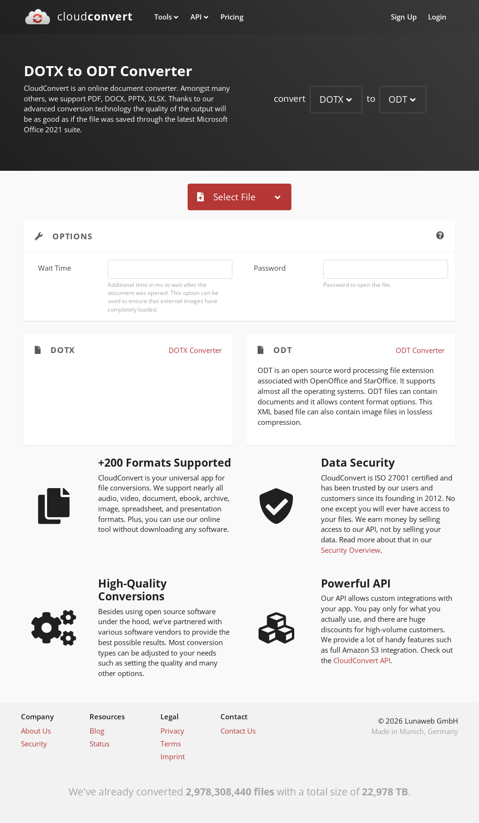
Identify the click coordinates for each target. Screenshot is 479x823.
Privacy (172, 730)
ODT (398, 99)
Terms (170, 743)
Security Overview (350, 550)
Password (270, 268)
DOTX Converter (195, 350)
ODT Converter (420, 350)
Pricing (231, 16)
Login (437, 16)
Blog (97, 730)
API (196, 16)
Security (34, 743)
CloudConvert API (361, 660)
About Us (36, 730)
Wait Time (54, 268)
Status (100, 743)
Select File (226, 197)
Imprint (172, 756)
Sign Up (404, 16)
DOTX (331, 99)
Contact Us (238, 730)
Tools (163, 16)
